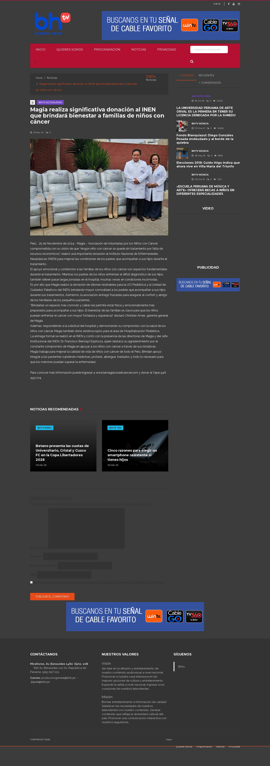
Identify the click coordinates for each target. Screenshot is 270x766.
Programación (107, 49)
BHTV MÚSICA (200, 123)
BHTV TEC (115, 427)
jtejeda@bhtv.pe (40, 681)
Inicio (40, 49)
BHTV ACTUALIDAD (50, 102)
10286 (219, 128)
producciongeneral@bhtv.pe (58, 677)
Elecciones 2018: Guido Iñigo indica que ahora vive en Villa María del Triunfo (208, 164)
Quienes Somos (70, 49)
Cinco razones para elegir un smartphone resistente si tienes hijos (132, 455)
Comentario (38, 548)
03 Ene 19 (198, 179)
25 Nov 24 (37, 132)
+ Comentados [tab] (210, 82)
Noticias (138, 49)
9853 (218, 155)
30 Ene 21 (198, 128)
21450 (218, 100)
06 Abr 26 (41, 465)
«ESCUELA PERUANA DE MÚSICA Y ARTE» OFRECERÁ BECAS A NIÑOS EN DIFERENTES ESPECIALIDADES (205, 190)
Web (33, 574)
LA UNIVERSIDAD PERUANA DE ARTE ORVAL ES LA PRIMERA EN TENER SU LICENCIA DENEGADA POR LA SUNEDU (206, 111)
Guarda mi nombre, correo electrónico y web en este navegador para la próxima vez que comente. (98, 582)
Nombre (36, 556)
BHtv (181, 666)
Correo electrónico (43, 565)
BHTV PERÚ (45, 427)
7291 (218, 179)
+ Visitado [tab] (186, 75)
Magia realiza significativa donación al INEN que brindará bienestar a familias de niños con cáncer (97, 115)
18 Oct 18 (198, 100)
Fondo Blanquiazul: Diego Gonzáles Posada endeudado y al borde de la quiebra (205, 139)
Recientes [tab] (206, 75)
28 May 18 (198, 155)
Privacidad (166, 49)
